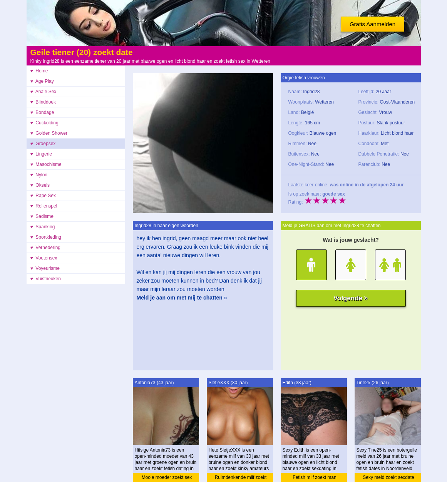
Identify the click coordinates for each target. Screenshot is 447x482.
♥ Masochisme (46, 164)
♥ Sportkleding (46, 237)
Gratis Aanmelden (372, 24)
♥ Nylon (38, 174)
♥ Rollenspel (43, 206)
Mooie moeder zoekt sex (167, 477)
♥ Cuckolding (44, 123)
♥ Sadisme (42, 216)
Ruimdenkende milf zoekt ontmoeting (241, 478)
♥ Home (39, 71)
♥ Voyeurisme (45, 268)
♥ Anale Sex (43, 91)
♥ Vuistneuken (45, 278)
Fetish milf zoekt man (314, 477)
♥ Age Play (42, 81)
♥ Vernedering (45, 247)
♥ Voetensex (43, 258)
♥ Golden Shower (49, 133)
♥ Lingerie (41, 154)
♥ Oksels (40, 185)
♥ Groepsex (43, 143)
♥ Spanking (42, 226)
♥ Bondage (42, 112)
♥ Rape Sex (43, 195)
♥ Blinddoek (43, 102)
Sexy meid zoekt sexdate (388, 477)
